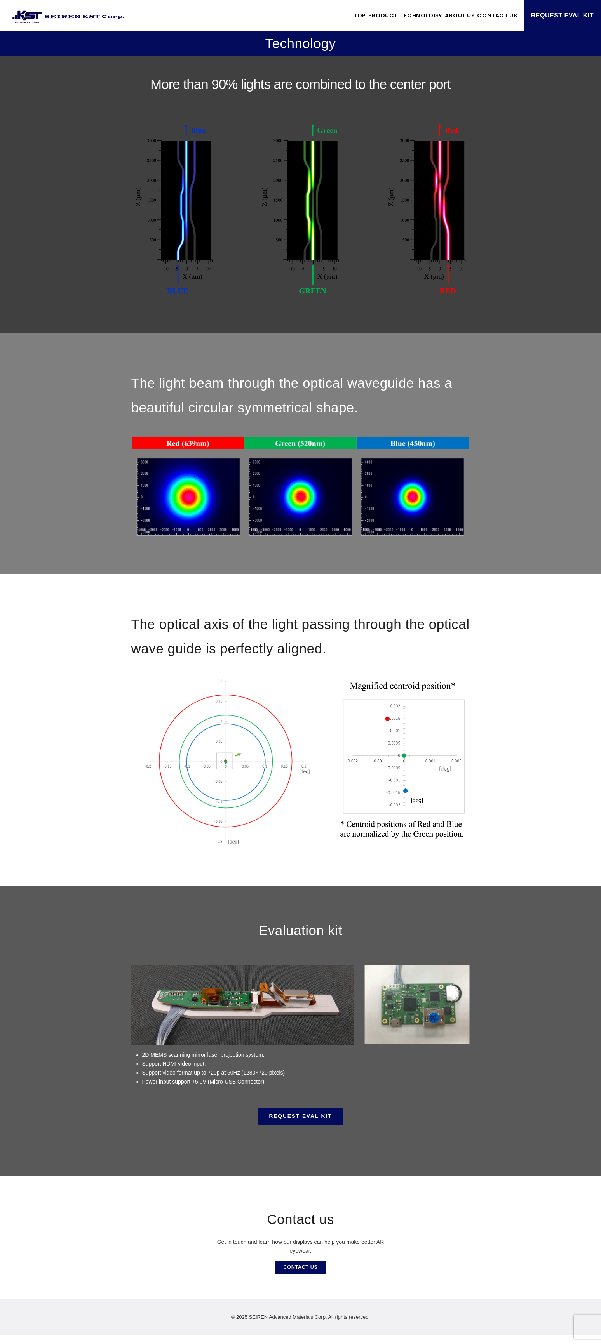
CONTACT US (300, 1274)
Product (341, 15)
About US (441, 15)
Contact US (492, 15)
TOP (306, 15)
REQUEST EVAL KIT (562, 15)
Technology (391, 15)
